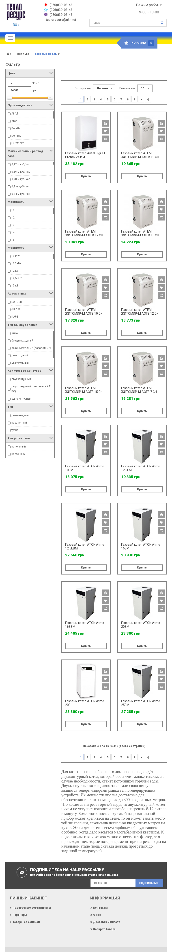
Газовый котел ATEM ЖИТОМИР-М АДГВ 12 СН (84, 233)
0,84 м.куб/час (20, 193)
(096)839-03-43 (60, 9)
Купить (86, 176)
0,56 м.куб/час (20, 171)
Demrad (16, 135)
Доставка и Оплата (106, 922)
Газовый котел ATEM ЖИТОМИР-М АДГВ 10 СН (140, 155)
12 (13, 217)
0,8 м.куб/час (20, 186)
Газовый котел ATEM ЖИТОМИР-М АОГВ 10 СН (84, 311)
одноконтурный (21, 398)
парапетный (19, 422)
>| (148, 99)
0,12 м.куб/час (20, 164)
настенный (18, 454)
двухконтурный (21, 379)
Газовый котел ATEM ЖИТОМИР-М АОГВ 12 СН (140, 311)
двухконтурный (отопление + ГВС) (30, 389)
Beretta (16, 128)
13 (13, 225)
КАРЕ (14, 316)
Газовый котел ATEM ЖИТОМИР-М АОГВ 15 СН (84, 390)
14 (13, 232)
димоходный (19, 355)
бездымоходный (22, 340)
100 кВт (16, 263)
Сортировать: (83, 88)
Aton (14, 121)
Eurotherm (17, 143)
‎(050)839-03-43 (60, 4)
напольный (18, 446)
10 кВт (15, 256)
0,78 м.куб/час (20, 179)
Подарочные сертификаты (32, 907)
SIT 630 (16, 309)
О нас (97, 914)
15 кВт (15, 285)
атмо (14, 333)
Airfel (14, 113)
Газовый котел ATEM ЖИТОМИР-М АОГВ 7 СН (139, 390)
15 (13, 239)
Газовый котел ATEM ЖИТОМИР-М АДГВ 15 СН (140, 233)
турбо (14, 430)
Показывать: (127, 88)
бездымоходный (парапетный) (31, 348)
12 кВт (15, 270)
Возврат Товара (104, 929)
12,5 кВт (16, 278)
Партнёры (20, 914)
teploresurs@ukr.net (61, 19)
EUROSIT (16, 301)
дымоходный (20, 362)
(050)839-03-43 (60, 14)
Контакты (100, 907)
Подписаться (149, 883)
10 (13, 210)
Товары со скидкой (26, 922)
